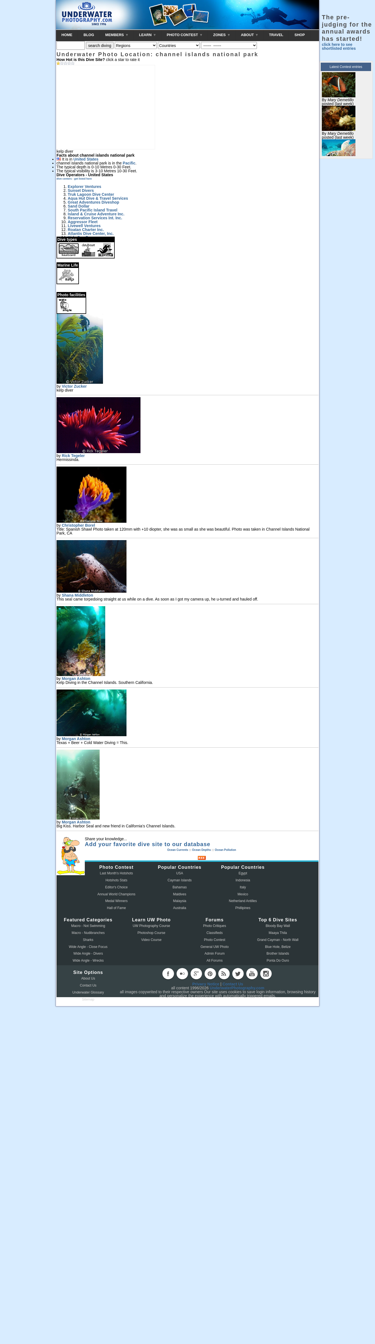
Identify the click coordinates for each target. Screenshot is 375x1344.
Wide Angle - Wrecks (88, 960)
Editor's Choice (116, 887)
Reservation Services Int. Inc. (95, 218)
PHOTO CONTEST (184, 35)
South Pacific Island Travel (92, 210)
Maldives (179, 894)
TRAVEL (276, 35)
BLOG (89, 35)
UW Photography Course (151, 926)
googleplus (196, 973)
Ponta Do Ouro (278, 960)
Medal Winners (116, 901)
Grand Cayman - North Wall (278, 940)
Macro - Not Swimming (88, 926)
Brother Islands (277, 953)
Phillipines (242, 908)
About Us (88, 978)
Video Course (151, 940)
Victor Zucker (74, 386)
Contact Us (88, 985)
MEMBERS (116, 35)
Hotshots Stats (116, 880)
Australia (179, 908)
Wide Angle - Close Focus (88, 947)
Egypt (242, 873)
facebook (168, 973)
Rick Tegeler (73, 455)
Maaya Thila (278, 933)
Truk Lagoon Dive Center (91, 194)
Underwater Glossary (88, 992)
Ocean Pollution (225, 849)
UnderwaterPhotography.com (237, 988)
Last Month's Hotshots (116, 873)
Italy (243, 887)
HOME (67, 35)
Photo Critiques (214, 926)
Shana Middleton (77, 595)
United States (85, 159)
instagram (265, 973)
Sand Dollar (79, 206)
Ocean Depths (201, 849)
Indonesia (243, 880)
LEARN (147, 35)
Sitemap (88, 999)
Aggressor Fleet (83, 222)
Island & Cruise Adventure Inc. (96, 214)
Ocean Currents (177, 849)
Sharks (88, 940)
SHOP (299, 35)
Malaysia (179, 901)
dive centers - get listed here (74, 178)
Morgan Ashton (76, 678)
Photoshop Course (151, 933)
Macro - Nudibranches (88, 933)
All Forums (214, 960)
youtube (251, 973)
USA (179, 873)
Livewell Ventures (84, 225)
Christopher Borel (78, 525)
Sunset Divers (81, 190)
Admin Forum (215, 953)
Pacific (129, 163)
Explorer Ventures (84, 186)
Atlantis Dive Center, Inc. (91, 233)
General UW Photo (214, 947)
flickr (182, 973)
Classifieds (215, 933)
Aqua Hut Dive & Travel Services (98, 198)
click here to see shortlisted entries (339, 46)
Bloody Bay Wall (278, 926)
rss (223, 973)
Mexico (243, 894)
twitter (237, 973)
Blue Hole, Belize (277, 947)
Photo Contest (214, 940)
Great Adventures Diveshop (93, 202)
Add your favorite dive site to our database (147, 844)
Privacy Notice (205, 984)
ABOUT (249, 35)
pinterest (210, 973)
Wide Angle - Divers (88, 953)
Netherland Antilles (243, 901)
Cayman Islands (180, 880)
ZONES (221, 35)
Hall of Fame (116, 908)
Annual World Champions (116, 894)
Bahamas (180, 887)
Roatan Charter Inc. (86, 229)
